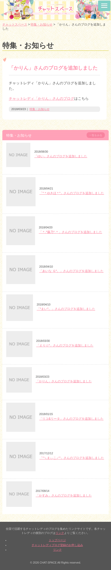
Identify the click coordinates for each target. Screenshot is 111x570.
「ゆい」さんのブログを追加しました (60, 156)
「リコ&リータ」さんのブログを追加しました (71, 418)
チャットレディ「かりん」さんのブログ (41, 98)
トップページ (57, 540)
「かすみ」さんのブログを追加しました (64, 495)
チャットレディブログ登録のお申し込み (57, 545)
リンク (60, 532)
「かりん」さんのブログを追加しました (64, 381)
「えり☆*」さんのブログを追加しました (65, 345)
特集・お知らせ (40, 109)
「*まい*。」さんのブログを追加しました (66, 309)
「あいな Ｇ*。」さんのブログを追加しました (71, 271)
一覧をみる (95, 135)
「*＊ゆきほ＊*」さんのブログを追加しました (71, 193)
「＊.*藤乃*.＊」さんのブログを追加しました (70, 232)
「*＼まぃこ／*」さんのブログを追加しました (71, 458)
